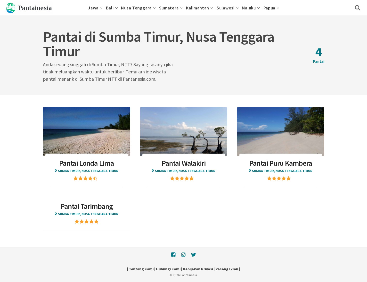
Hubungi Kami (168, 268)
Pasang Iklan (226, 268)
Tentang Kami (141, 268)
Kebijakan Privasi (198, 268)
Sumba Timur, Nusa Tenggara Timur (88, 171)
